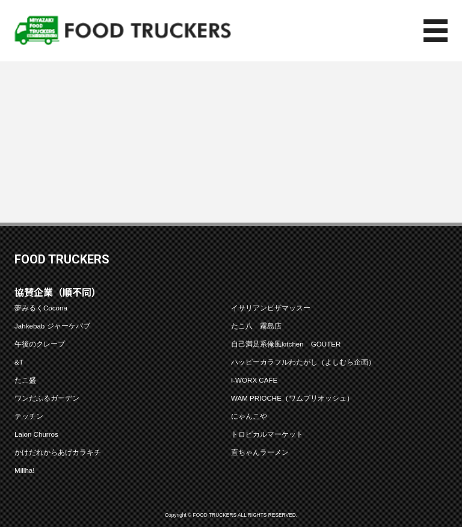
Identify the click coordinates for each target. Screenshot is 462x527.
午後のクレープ (39, 344)
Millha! (24, 470)
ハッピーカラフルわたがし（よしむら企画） (303, 362)
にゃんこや (249, 416)
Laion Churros (36, 434)
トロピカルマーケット (267, 434)
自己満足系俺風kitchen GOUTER (285, 344)
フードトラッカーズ (122, 30)
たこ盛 (25, 380)
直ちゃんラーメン (260, 452)
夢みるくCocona (40, 308)
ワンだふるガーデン (46, 398)
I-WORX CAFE (254, 380)
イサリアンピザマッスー (270, 308)
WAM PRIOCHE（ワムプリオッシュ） (292, 398)
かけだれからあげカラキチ (57, 452)
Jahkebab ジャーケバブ (52, 326)
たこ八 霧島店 (256, 326)
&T (18, 362)
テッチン (28, 416)
